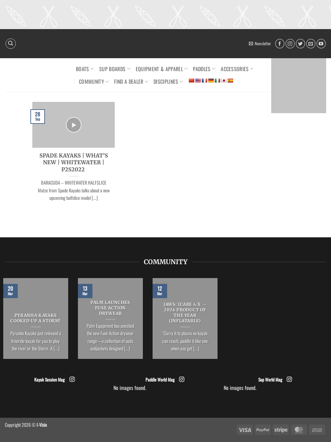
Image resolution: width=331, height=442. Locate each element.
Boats (84, 69)
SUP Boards (114, 69)
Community (93, 81)
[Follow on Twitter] (300, 43)
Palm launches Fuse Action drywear (110, 308)
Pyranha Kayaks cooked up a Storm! (35, 318)
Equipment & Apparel (161, 69)
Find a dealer (131, 81)
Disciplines (168, 81)
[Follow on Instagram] (290, 43)
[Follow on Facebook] (279, 43)
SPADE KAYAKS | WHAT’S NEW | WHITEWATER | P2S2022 (73, 162)
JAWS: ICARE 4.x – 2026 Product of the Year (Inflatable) (185, 312)
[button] (260, 44)
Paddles (204, 69)
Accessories (237, 69)
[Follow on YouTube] (321, 43)
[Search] (10, 43)
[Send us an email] (310, 43)
